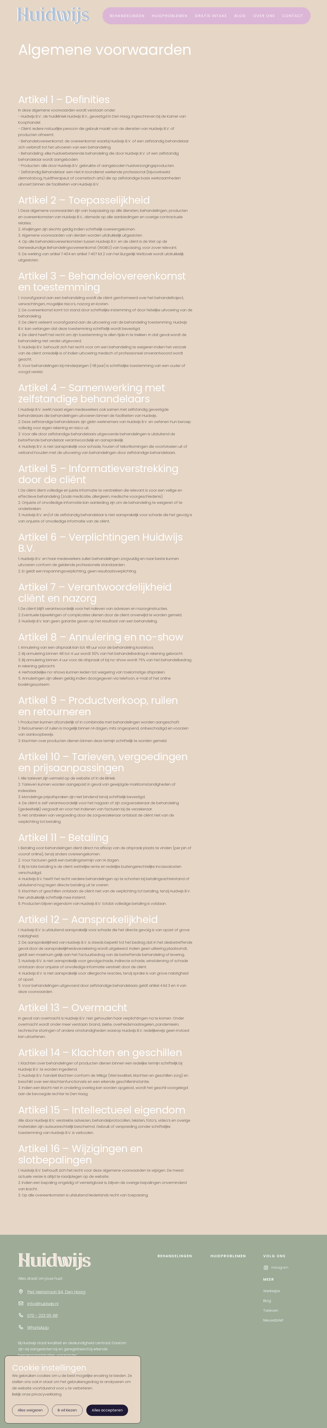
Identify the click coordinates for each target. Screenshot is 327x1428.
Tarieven (270, 1310)
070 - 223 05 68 (42, 1315)
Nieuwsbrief (273, 1320)
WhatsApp (38, 1327)
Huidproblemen (170, 15)
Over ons (264, 15)
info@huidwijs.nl (42, 1304)
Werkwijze (271, 1291)
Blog (240, 15)
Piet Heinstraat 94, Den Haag (56, 1292)
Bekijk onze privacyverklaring (37, 1394)
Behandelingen (127, 15)
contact (292, 15)
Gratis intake (211, 15)
